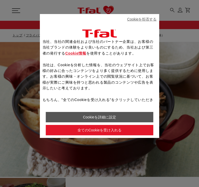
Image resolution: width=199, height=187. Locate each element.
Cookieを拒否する (142, 19)
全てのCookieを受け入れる (99, 130)
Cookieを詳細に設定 (99, 117)
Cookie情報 (75, 53)
